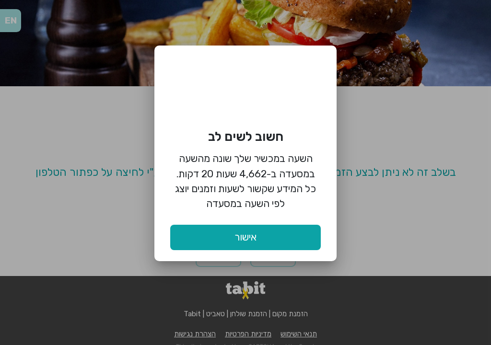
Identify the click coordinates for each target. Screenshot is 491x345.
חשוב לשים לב (245, 136)
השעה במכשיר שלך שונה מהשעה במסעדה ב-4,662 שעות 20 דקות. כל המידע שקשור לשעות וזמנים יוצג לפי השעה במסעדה (245, 180)
